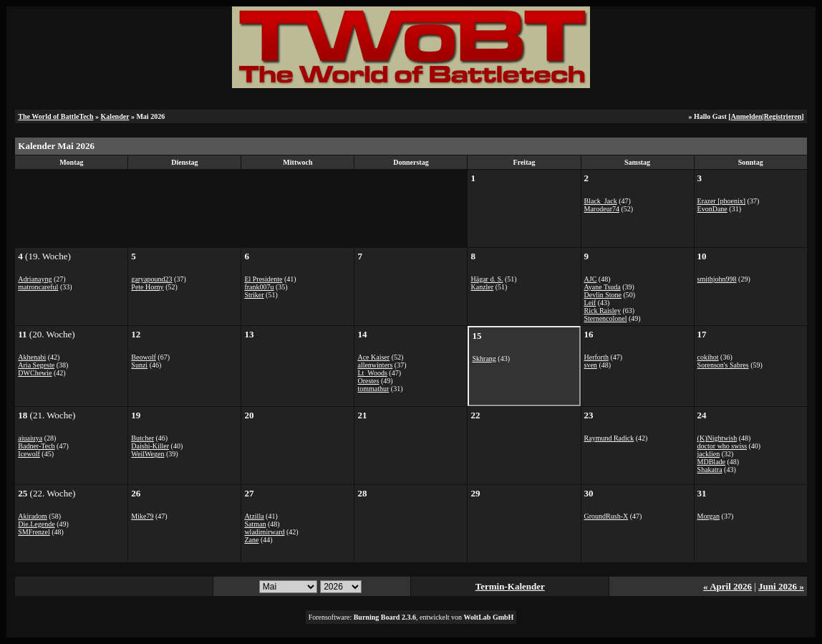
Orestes (368, 381)
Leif (590, 303)
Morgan (708, 516)
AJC (590, 279)
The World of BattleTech (55, 116)
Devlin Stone (603, 295)
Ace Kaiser (373, 357)
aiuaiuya (30, 438)
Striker (253, 295)
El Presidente (263, 279)
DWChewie (35, 373)
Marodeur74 (601, 209)
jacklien (708, 454)
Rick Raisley (602, 310)
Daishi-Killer (150, 446)
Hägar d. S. (486, 279)
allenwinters (374, 365)
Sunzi (139, 365)
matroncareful (38, 287)
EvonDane (712, 209)
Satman (255, 524)
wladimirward (264, 532)
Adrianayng (35, 279)
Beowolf (143, 357)
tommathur (373, 389)
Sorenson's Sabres (723, 365)
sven (590, 365)
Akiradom (32, 516)
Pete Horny (147, 287)
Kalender (115, 116)
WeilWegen (147, 454)
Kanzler (481, 287)
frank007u (259, 287)
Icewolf (29, 454)
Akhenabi (32, 357)
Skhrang (483, 358)
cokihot (708, 357)
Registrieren (783, 116)
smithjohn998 (717, 279)
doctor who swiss (722, 446)
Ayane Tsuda (602, 287)
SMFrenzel (33, 532)
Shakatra (709, 470)
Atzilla (253, 516)
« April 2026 (727, 586)
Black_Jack (600, 201)
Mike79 (142, 516)
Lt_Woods (372, 373)
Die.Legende (36, 524)
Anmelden (747, 116)
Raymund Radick (609, 438)
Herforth (596, 357)
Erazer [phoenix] (721, 201)
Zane (251, 540)
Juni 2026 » (781, 586)
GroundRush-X (606, 516)
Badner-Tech (36, 446)
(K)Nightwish (717, 438)
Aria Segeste (36, 365)
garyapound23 (151, 279)
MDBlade (711, 462)
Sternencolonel (605, 318)
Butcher (142, 438)
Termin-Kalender (510, 586)
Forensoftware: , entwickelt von (411, 617)
